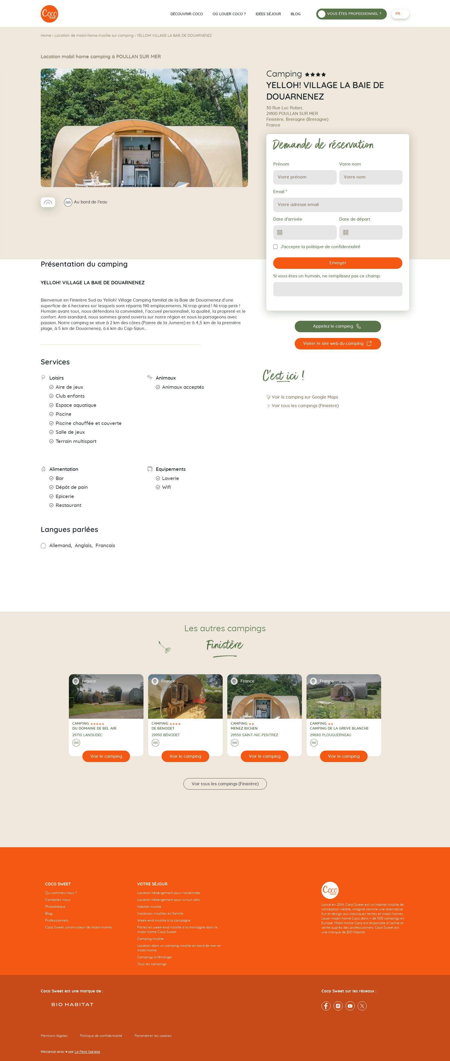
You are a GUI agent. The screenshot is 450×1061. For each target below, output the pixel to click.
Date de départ (355, 219)
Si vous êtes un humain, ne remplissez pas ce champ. (327, 276)
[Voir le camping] (106, 756)
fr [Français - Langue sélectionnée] (397, 14)
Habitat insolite (149, 906)
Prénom (281, 164)
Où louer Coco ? (229, 14)
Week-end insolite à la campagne (164, 920)
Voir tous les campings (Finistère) (305, 406)
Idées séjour (268, 14)
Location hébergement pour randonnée (168, 893)
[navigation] (87, 910)
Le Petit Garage (87, 1052)
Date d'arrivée (287, 219)
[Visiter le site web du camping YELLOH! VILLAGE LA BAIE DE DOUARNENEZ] (338, 343)
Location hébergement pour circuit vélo (168, 899)
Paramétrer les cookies (153, 1035)
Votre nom (350, 164)
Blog (295, 14)
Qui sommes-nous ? (61, 893)
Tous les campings (151, 964)
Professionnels (57, 920)
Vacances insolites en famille (160, 913)
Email (280, 192)
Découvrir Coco (186, 14)
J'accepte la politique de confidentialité (316, 246)
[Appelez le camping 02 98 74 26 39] (338, 326)
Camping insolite (150, 938)
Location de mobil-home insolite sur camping (94, 36)
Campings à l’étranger (154, 957)
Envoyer (337, 263)
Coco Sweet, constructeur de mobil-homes (79, 927)
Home (46, 36)
